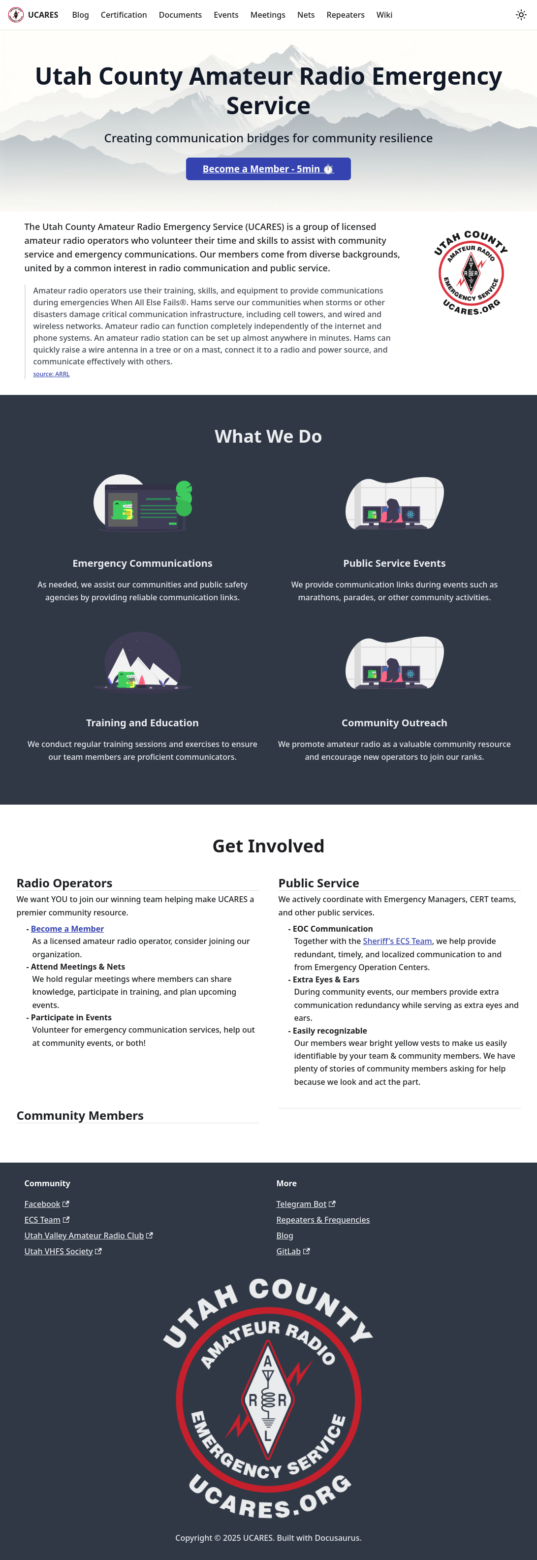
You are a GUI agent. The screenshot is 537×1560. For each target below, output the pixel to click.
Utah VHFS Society (63, 1251)
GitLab (293, 1251)
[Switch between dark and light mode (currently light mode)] (521, 15)
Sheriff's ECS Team (397, 941)
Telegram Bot (306, 1204)
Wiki (385, 14)
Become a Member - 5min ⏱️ (268, 168)
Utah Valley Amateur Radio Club (89, 1235)
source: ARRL (51, 374)
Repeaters (346, 14)
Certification (124, 14)
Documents (180, 14)
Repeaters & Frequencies (323, 1219)
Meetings (268, 14)
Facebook (47, 1204)
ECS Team (47, 1219)
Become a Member (67, 928)
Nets (306, 14)
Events (226, 14)
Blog (80, 14)
